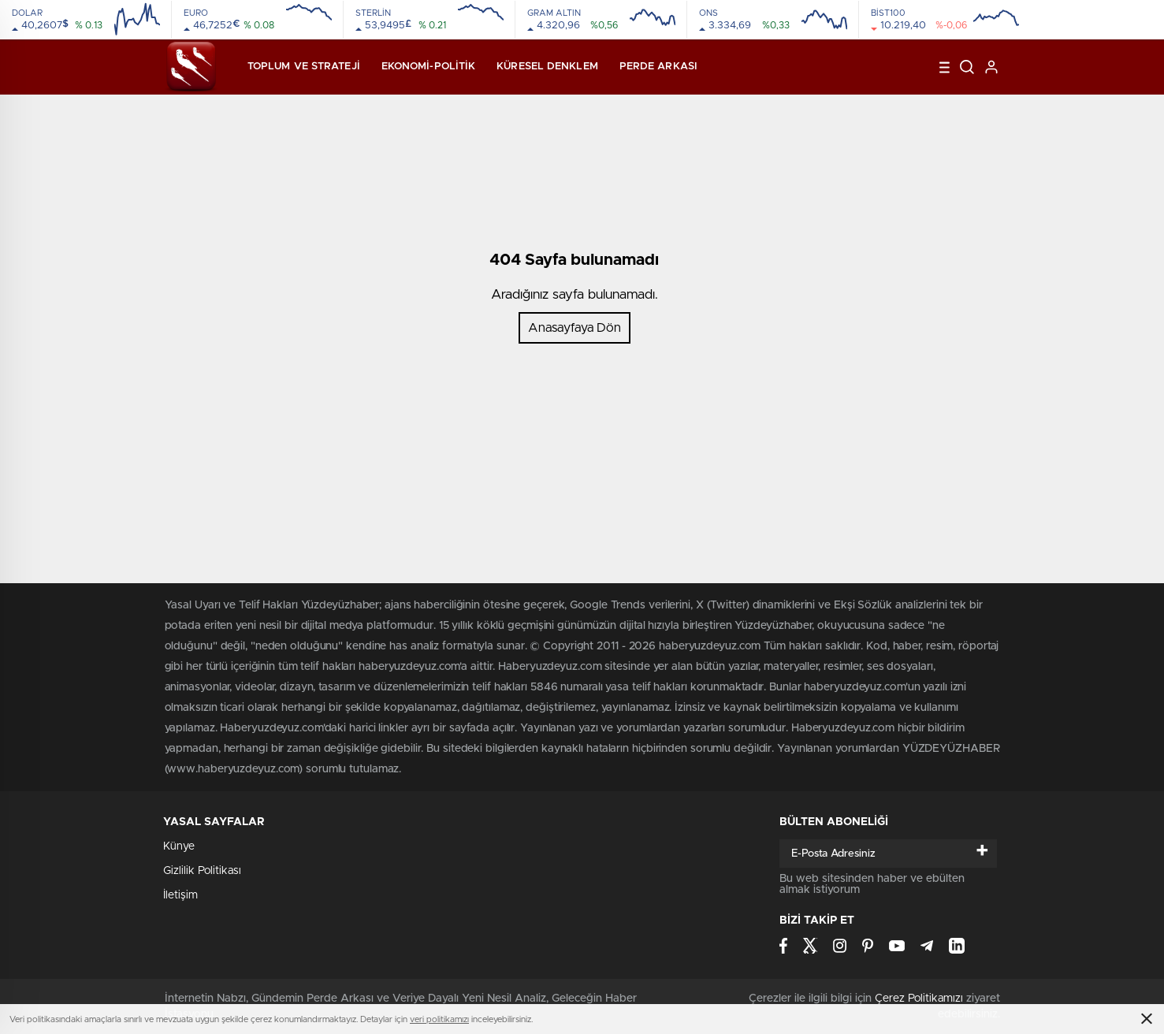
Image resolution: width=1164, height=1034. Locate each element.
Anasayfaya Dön (574, 328)
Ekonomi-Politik (428, 66)
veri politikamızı (439, 1019)
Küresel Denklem (547, 66)
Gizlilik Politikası (202, 870)
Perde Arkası (658, 66)
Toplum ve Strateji (303, 66)
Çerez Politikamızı (919, 998)
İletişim (180, 895)
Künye (179, 846)
